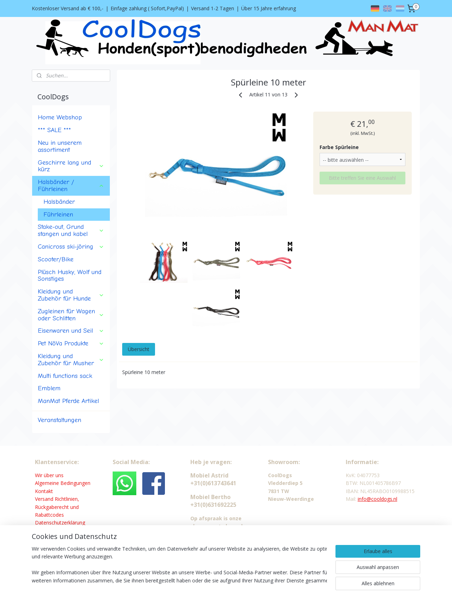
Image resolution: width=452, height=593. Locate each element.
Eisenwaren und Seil (71, 330)
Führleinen (58, 214)
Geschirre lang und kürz (71, 166)
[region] (179, 565)
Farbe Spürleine (338, 147)
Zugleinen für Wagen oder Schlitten (71, 315)
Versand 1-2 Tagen (212, 8)
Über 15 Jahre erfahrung (268, 8)
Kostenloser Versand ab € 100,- (67, 8)
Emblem (49, 388)
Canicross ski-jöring (71, 246)
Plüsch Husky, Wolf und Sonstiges (69, 275)
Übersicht (138, 349)
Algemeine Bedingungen (62, 483)
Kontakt (44, 491)
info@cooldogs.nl (377, 499)
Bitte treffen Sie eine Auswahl (362, 177)
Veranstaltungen (59, 419)
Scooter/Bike (55, 259)
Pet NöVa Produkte (71, 343)
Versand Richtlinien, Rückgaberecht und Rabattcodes (57, 507)
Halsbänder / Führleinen (71, 185)
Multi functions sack (65, 375)
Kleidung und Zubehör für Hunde (71, 295)
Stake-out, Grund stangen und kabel (71, 230)
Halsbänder (59, 201)
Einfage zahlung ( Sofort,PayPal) (147, 8)
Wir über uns (49, 475)
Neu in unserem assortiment (60, 146)
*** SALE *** (54, 130)
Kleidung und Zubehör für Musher (71, 359)
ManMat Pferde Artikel (68, 400)
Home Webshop (60, 117)
